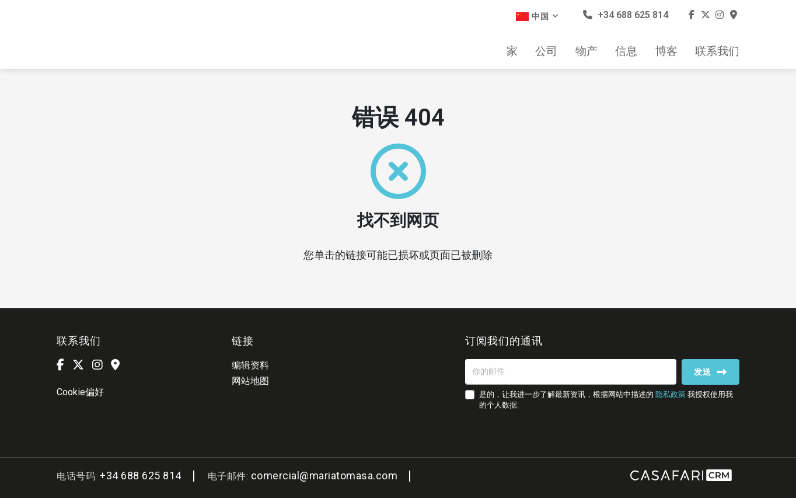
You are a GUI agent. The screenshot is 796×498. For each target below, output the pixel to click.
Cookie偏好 (80, 392)
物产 (586, 51)
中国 (537, 16)
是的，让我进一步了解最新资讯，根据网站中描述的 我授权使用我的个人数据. (606, 399)
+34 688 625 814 (625, 14)
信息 (626, 51)
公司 (546, 51)
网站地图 (250, 380)
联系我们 (717, 51)
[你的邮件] (570, 372)
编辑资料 (250, 365)
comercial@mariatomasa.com (324, 475)
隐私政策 (670, 394)
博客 (666, 51)
